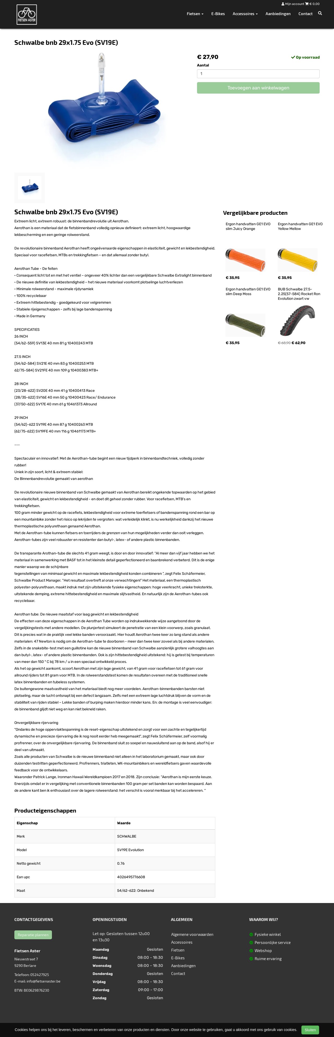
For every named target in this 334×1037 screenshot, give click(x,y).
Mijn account (293, 4)
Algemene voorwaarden (192, 934)
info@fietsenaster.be (44, 981)
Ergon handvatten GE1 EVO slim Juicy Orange (248, 226)
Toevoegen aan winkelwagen (258, 88)
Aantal (203, 65)
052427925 (39, 974)
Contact (306, 13)
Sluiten (310, 1030)
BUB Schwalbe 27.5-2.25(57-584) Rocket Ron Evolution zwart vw (299, 294)
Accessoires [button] (245, 13)
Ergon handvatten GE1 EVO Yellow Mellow (300, 226)
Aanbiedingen (278, 13)
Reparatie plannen (33, 934)
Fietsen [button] (195, 13)
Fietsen (177, 950)
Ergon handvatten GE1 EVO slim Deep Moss (248, 291)
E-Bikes (218, 13)
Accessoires (182, 942)
